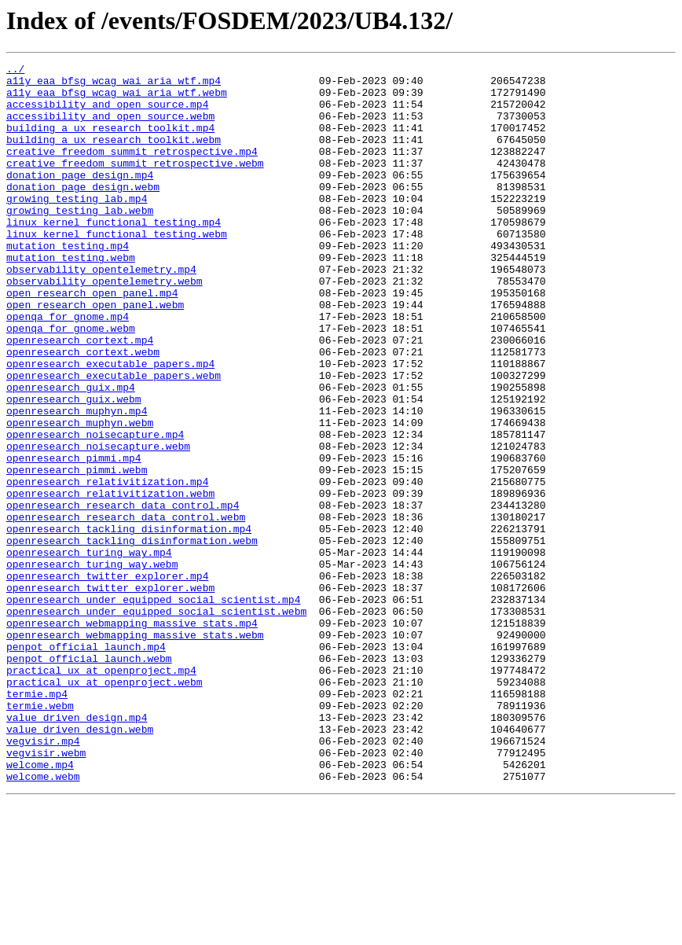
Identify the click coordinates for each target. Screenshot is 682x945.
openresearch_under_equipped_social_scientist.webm (156, 722)
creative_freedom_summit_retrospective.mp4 (132, 170)
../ (15, 71)
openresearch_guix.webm (73, 467)
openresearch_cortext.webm (83, 410)
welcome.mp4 (40, 906)
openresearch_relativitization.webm (110, 580)
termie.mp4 (37, 821)
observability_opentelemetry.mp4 (101, 311)
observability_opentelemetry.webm (104, 325)
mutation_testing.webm (70, 297)
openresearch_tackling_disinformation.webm (132, 637)
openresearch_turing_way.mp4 (89, 651)
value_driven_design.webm (79, 863)
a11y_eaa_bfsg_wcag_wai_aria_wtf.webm (116, 99)
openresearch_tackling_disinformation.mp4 (128, 623)
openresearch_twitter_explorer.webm (110, 693)
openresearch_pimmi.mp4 (73, 538)
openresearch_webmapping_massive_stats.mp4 (132, 736)
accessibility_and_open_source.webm (110, 127)
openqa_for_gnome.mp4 (67, 368)
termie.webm (40, 835)
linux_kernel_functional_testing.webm (116, 269)
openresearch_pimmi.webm (76, 552)
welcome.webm (43, 920)
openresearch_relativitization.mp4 (107, 566)
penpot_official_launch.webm (89, 778)
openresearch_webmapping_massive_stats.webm (135, 750)
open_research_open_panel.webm (95, 354)
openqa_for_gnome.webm (70, 382)
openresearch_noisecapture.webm (98, 524)
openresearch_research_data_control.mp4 (122, 594)
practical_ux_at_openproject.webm (104, 807)
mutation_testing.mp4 (67, 283)
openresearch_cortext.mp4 (79, 396)
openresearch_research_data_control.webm (125, 608)
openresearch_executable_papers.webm (113, 439)
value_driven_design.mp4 (76, 849)
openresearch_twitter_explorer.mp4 (107, 679)
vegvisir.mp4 (43, 877)
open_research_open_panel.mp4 (92, 340)
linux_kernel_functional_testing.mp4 (113, 255)
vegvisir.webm (46, 891)
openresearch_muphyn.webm (79, 495)
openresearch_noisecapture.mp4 (95, 509)
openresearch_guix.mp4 (70, 453)
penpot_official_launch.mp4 (86, 764)
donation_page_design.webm (83, 212)
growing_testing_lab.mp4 (76, 226)
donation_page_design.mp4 (79, 198)
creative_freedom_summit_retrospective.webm (135, 184)
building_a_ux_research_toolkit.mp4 (110, 141)
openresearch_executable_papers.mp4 (110, 424)
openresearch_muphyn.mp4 (76, 481)
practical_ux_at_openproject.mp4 (101, 792)
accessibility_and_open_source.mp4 (107, 113)
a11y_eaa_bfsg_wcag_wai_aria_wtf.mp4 (113, 85)
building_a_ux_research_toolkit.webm (113, 156)
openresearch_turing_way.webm (92, 665)
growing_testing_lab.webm (79, 240)
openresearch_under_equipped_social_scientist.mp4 (153, 707)
